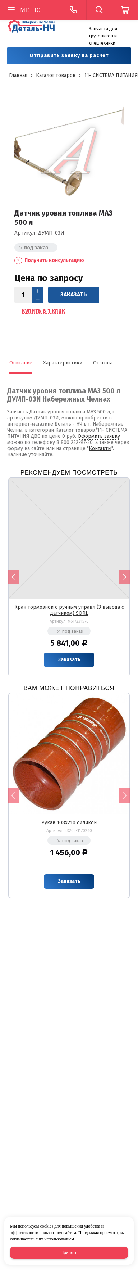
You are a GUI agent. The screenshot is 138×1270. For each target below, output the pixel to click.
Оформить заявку (99, 436)
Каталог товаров (55, 75)
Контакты (100, 448)
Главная (18, 75)
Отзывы (102, 363)
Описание (20, 363)
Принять (69, 1252)
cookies (46, 1226)
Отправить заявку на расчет (69, 56)
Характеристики (62, 363)
